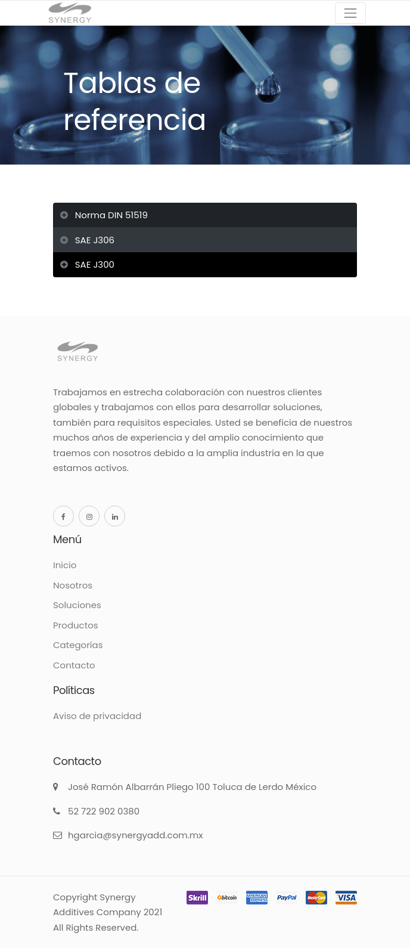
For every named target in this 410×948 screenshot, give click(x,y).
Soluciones (77, 605)
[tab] (205, 215)
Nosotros (72, 585)
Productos (75, 625)
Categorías (77, 645)
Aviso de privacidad (97, 716)
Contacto (74, 665)
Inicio (64, 565)
